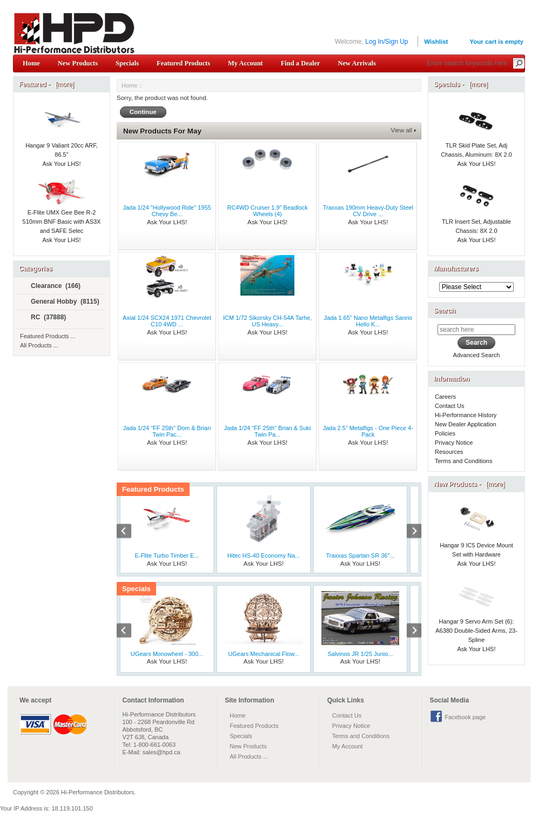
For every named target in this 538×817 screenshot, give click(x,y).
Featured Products (183, 63)
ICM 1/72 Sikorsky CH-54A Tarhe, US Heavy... (267, 320)
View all (401, 130)
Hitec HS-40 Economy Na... (263, 555)
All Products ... (39, 345)
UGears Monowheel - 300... (167, 654)
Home (31, 63)
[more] (63, 84)
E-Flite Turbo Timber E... (166, 555)
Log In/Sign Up (386, 41)
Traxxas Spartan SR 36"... (360, 555)
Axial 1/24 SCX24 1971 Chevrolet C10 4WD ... (167, 320)
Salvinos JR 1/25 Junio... (360, 654)
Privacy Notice (454, 442)
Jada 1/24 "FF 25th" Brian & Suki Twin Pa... (267, 431)
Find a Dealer (300, 63)
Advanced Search (476, 355)
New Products (78, 63)
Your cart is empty (496, 41)
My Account (245, 63)
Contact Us (449, 406)
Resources (449, 451)
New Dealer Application (465, 424)
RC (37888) (44, 317)
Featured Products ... (48, 336)
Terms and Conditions (463, 461)
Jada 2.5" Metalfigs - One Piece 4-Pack (368, 431)
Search (444, 310)
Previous (129, 532)
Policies (445, 433)
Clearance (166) (51, 286)
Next (408, 532)
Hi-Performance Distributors (97, 792)
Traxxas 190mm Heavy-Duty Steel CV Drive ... (368, 210)
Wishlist (436, 41)
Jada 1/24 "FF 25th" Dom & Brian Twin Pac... (167, 431)
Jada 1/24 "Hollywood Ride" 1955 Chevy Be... (167, 210)
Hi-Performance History (465, 415)
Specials (127, 63)
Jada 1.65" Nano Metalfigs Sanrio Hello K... (368, 320)
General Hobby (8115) (60, 302)
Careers (445, 396)
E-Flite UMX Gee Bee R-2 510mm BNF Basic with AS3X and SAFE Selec (62, 210)
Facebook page (465, 717)
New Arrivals (356, 63)
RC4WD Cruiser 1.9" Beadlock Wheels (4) (267, 210)
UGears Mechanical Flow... (263, 654)
